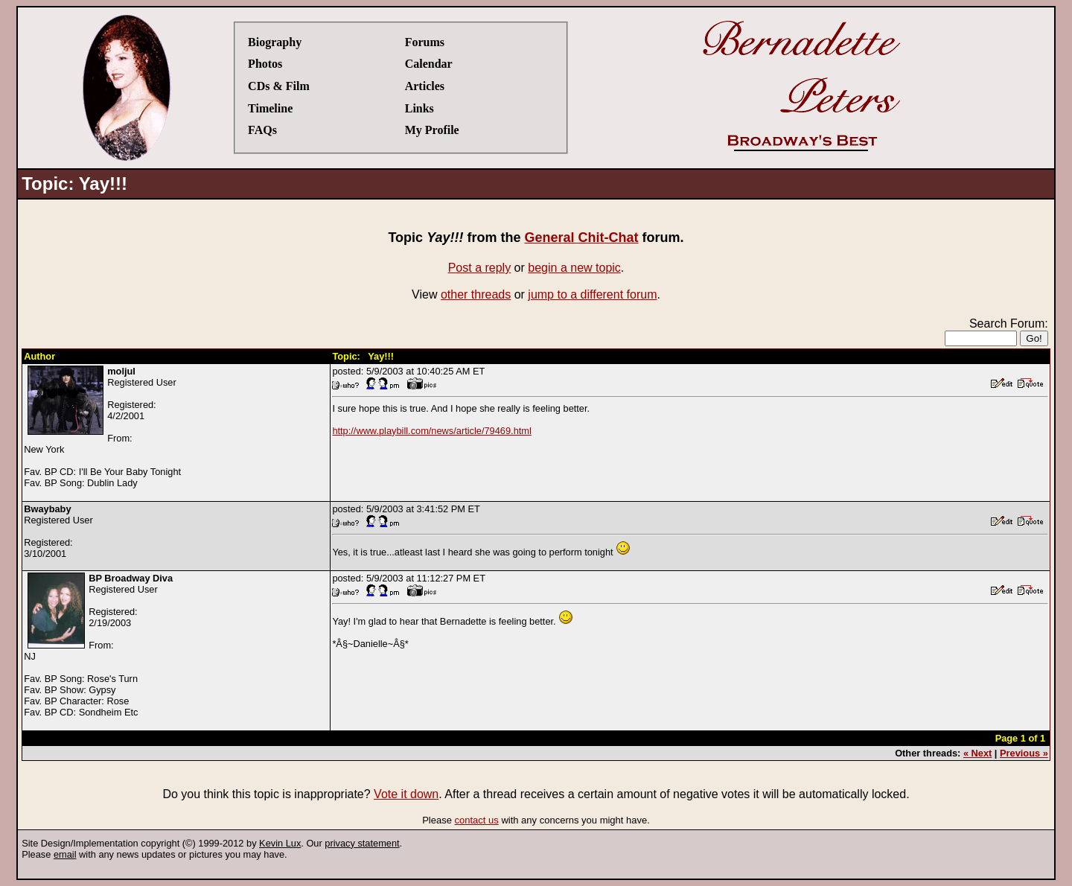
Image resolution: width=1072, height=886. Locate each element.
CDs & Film (279, 86)
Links (419, 108)
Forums (424, 42)
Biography (275, 42)
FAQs (262, 130)
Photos (265, 63)
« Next (977, 753)
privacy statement (362, 843)
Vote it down (406, 794)
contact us (477, 820)
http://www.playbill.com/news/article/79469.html (431, 430)
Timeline (270, 108)
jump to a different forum (592, 294)
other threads (476, 294)
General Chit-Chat (581, 237)
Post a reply (479, 267)
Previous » (1024, 753)
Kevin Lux (280, 843)
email (65, 854)
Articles (424, 86)
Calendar (429, 63)
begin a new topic (574, 267)
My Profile (432, 130)
